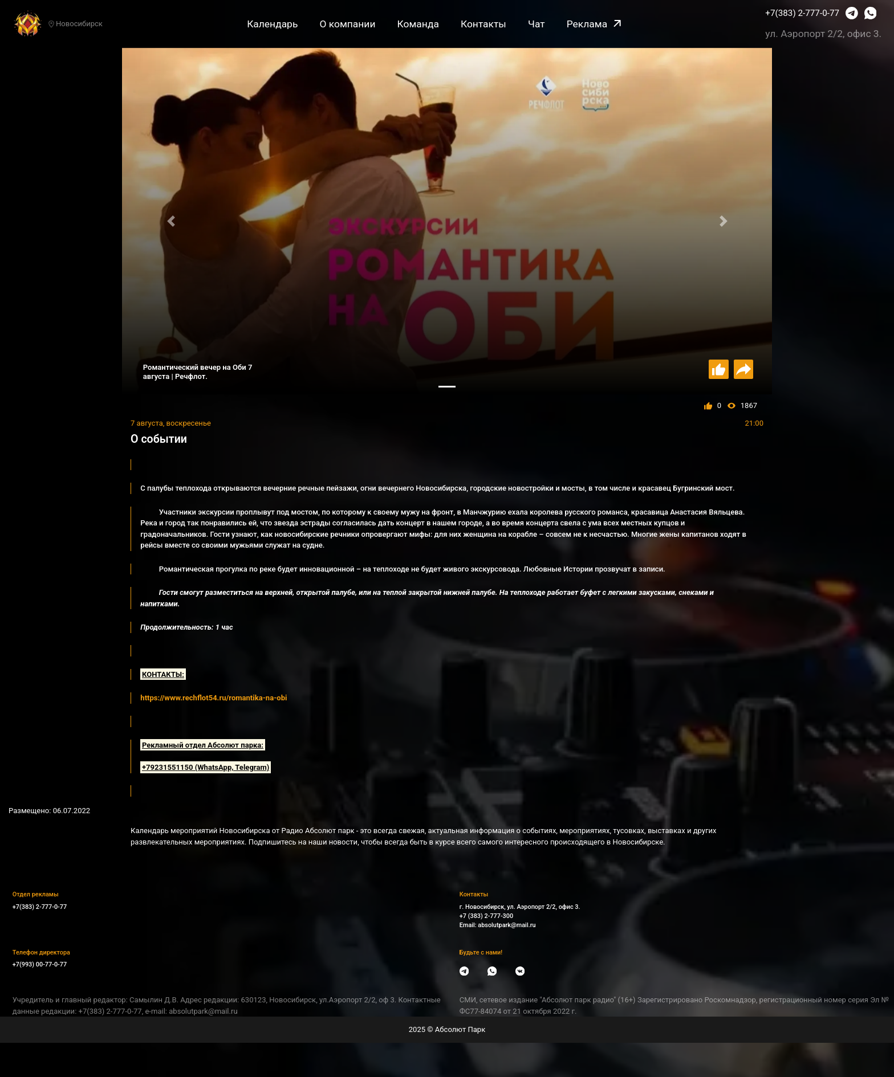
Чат (536, 24)
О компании (347, 24)
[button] (171, 221)
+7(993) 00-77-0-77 (40, 964)
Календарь (272, 24)
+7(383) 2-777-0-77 (802, 13)
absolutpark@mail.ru (506, 925)
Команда (418, 24)
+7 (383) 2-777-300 (486, 916)
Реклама (594, 24)
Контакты (483, 24)
